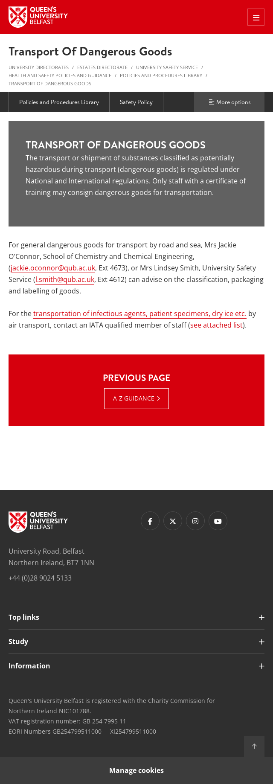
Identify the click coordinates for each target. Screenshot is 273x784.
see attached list (216, 325)
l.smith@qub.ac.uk (64, 279)
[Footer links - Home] (38, 522)
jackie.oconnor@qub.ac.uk (53, 268)
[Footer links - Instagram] (195, 520)
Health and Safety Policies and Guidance (60, 75)
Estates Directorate (102, 67)
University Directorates (39, 67)
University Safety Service (167, 67)
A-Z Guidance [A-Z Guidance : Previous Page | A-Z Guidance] (133, 398)
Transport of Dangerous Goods (50, 83)
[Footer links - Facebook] (150, 520)
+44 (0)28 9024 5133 (40, 578)
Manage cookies (136, 770)
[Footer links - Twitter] (172, 520)
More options (229, 102)
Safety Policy (136, 102)
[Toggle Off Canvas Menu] (255, 17)
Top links (24, 617)
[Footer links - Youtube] (218, 520)
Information (29, 666)
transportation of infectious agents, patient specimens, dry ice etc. (140, 313)
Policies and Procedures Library (161, 75)
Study (18, 641)
